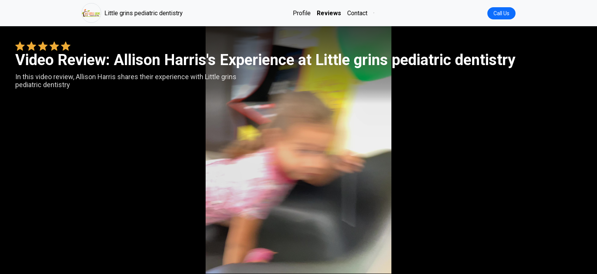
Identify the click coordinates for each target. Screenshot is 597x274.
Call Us (501, 13)
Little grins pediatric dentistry (132, 13)
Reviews (329, 13)
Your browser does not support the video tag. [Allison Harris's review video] (298, 150)
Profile (302, 13)
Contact (357, 13)
